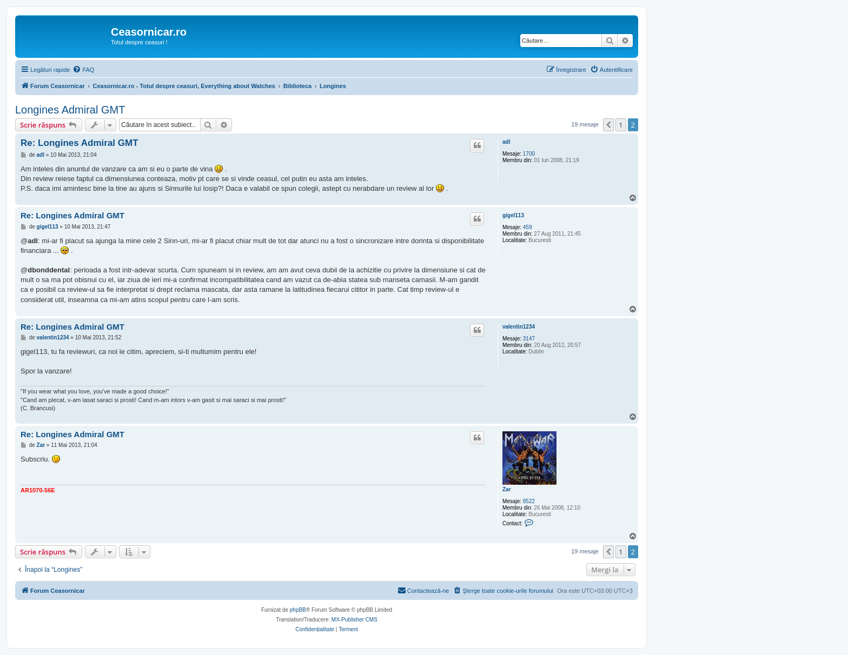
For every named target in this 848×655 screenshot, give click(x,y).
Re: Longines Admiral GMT (79, 143)
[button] (608, 124)
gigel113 (513, 215)
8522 (529, 501)
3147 (529, 339)
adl (506, 142)
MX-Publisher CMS (354, 620)
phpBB (298, 610)
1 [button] (620, 125)
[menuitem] (83, 69)
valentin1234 (518, 327)
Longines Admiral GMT (70, 110)
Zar (506, 489)
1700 (529, 154)
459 (527, 227)
